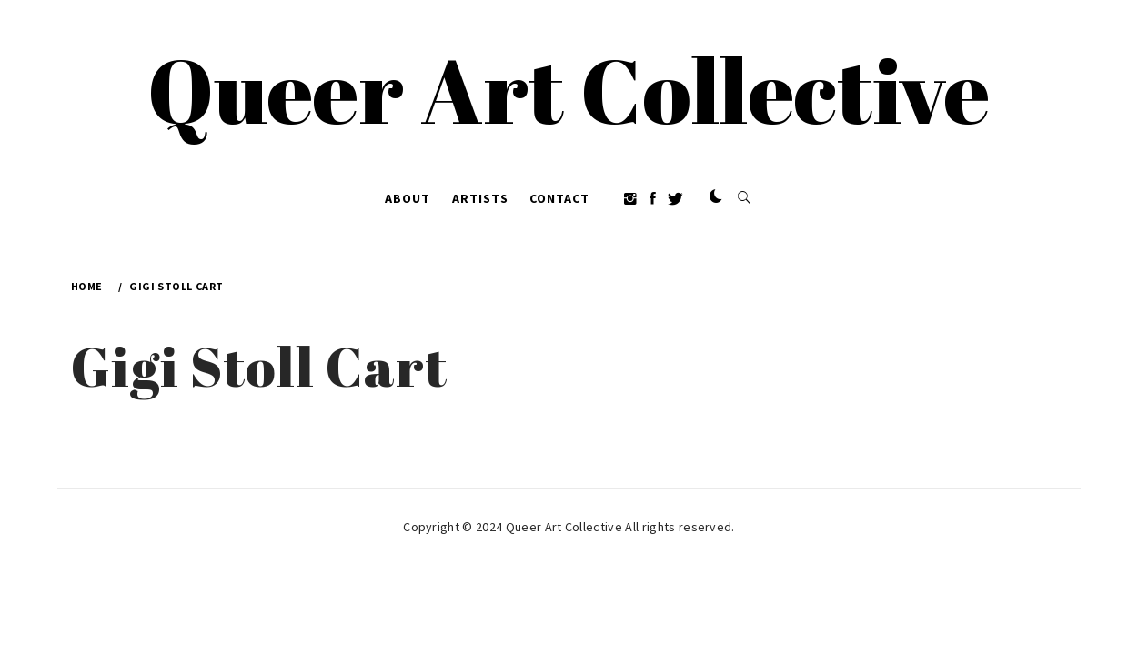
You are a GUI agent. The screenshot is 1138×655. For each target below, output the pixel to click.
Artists (480, 198)
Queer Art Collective (568, 89)
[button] (716, 197)
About (407, 198)
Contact (559, 198)
